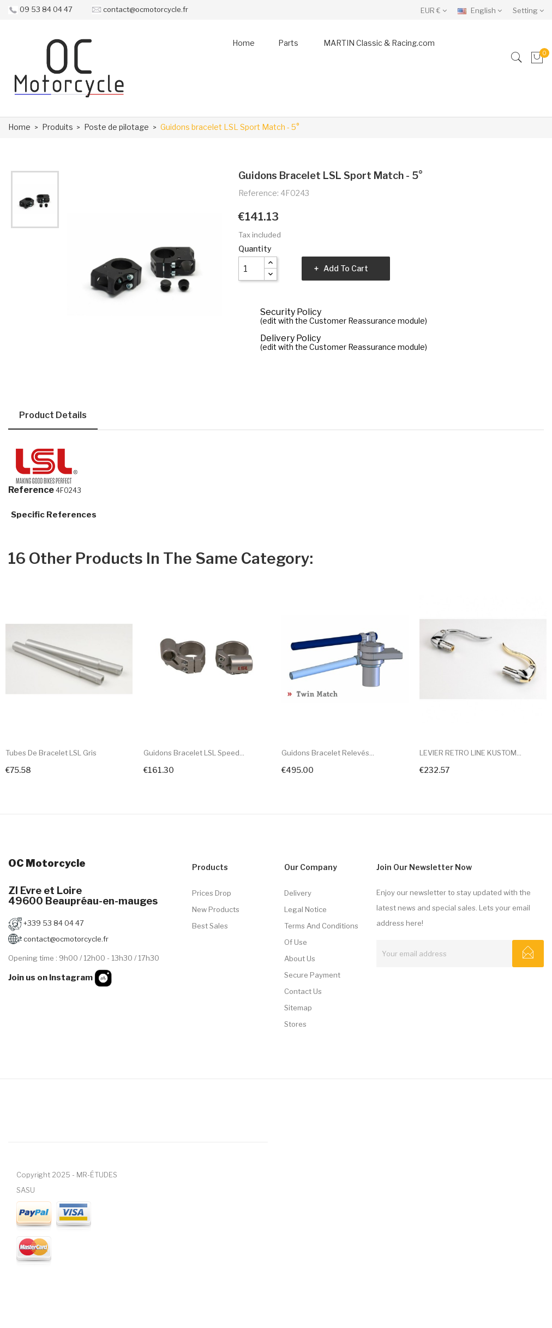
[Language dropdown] (482, 9)
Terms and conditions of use (321, 933)
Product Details (53, 415)
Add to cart (345, 268)
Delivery (297, 893)
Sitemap (298, 1007)
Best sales (210, 925)
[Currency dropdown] (436, 9)
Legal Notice (305, 909)
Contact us (303, 991)
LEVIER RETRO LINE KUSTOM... (470, 752)
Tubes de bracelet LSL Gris (51, 752)
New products (215, 909)
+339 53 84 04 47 (46, 923)
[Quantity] (251, 269)
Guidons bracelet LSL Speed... (193, 752)
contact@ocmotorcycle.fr (145, 9)
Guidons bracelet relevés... (327, 752)
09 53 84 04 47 (46, 9)
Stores (295, 1024)
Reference (31, 490)
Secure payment (312, 974)
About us (299, 958)
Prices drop (211, 893)
